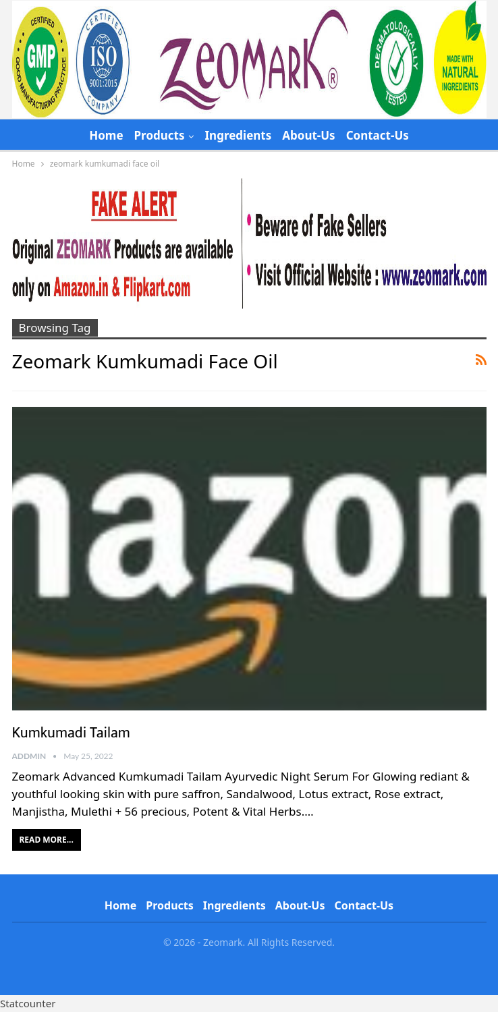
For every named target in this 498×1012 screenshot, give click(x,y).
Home (106, 135)
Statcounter (27, 1003)
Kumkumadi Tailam (71, 733)
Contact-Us (377, 135)
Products (159, 135)
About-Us (308, 135)
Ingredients (237, 135)
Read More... (47, 839)
